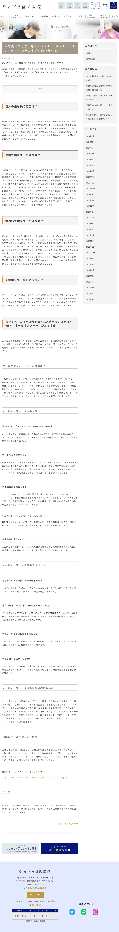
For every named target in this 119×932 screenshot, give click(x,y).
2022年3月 (90, 293)
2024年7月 (90, 136)
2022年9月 (90, 258)
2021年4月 (90, 299)
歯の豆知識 (90, 58)
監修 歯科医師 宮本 (68, 823)
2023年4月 (90, 223)
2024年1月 (90, 171)
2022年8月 (90, 264)
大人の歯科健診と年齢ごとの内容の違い (99, 78)
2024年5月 (90, 148)
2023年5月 (90, 217)
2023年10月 (90, 188)
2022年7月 (90, 270)
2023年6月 (90, 212)
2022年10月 (90, 252)
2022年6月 (90, 276)
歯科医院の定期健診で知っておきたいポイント (100, 107)
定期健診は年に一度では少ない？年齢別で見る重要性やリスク (99, 117)
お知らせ (89, 53)
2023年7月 (90, 206)
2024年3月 (90, 159)
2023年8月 (90, 200)
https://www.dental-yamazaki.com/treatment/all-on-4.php (35, 777)
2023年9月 (90, 194)
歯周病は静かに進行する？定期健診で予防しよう (99, 97)
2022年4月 (90, 287)
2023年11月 (90, 183)
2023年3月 (90, 229)
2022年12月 (90, 247)
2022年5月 (90, 282)
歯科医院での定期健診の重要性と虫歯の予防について (99, 88)
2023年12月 (90, 177)
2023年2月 (90, 235)
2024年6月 (90, 142)
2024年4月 (90, 153)
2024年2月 (90, 165)
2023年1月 (90, 241)
